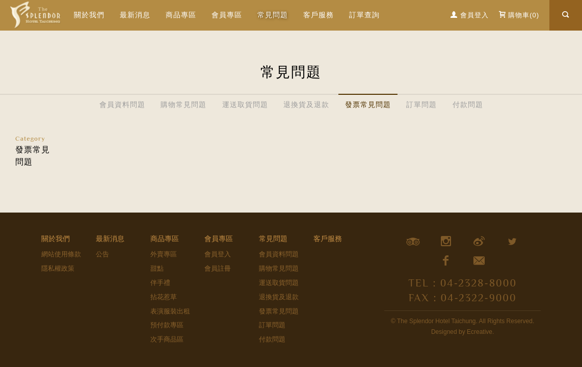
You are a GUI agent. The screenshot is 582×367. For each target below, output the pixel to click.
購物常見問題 (183, 104)
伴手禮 (160, 282)
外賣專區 (163, 254)
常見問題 (273, 238)
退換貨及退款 (306, 104)
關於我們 (89, 15)
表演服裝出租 (170, 311)
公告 (102, 254)
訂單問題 (421, 104)
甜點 (157, 268)
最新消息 (135, 15)
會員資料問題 (122, 104)
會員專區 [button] (226, 15)
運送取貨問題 (245, 104)
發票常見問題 (368, 104)
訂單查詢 (364, 15)
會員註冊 (217, 268)
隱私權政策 (57, 268)
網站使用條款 (61, 254)
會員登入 (217, 254)
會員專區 (218, 238)
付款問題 (468, 104)
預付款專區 (166, 325)
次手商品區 (166, 339)
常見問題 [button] (272, 15)
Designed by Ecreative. (462, 331)
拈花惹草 (163, 297)
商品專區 (181, 15)
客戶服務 (318, 15)
